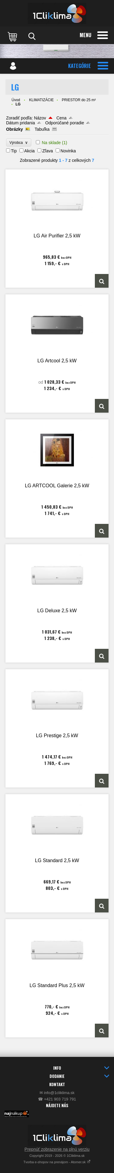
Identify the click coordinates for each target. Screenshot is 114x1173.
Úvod (16, 100)
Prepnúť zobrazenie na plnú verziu (57, 1149)
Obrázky (14, 129)
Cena (61, 118)
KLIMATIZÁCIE (41, 100)
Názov (40, 118)
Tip (14, 150)
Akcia (29, 150)
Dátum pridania (20, 122)
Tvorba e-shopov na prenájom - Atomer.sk (57, 1162)
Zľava (47, 150)
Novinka (68, 150)
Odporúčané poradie (64, 122)
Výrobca (18, 142)
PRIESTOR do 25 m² (79, 100)
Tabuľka (42, 129)
